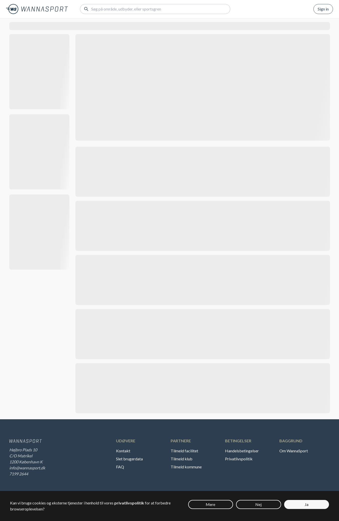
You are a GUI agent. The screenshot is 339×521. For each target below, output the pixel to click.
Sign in (323, 9)
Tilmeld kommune (186, 466)
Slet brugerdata (129, 458)
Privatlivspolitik (239, 458)
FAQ (120, 466)
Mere (210, 504)
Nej (258, 504)
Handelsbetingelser (242, 450)
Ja (306, 504)
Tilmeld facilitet (184, 450)
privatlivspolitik (129, 502)
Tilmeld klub (181, 458)
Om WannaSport (293, 450)
